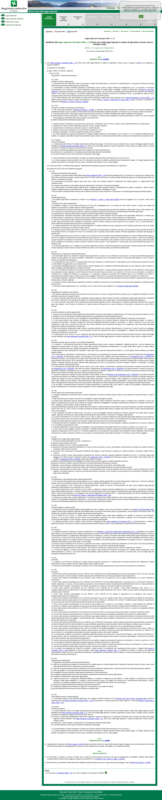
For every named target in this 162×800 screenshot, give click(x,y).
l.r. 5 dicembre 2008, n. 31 (63, 773)
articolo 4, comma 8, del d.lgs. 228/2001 (75, 102)
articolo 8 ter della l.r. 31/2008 (140, 762)
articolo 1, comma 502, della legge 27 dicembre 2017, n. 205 (118, 531)
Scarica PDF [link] (60, 32)
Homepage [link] (110, 8)
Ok (141, 16)
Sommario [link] (107, 31)
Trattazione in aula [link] (77, 18)
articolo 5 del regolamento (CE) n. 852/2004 (123, 374)
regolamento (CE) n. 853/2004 (141, 356)
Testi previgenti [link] (135, 31)
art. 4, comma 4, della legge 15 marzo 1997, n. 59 (116, 100)
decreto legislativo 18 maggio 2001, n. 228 (78, 701)
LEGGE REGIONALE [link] (49, 18)
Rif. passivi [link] (124, 31)
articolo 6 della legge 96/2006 (128, 286)
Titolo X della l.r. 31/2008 (76, 744)
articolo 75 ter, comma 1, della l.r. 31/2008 (111, 759)
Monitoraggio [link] (92, 17)
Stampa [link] (48, 31)
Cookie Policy (72, 792)
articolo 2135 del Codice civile (144, 509)
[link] (14, 12)
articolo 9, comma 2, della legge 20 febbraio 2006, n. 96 (92, 495)
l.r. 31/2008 (104, 59)
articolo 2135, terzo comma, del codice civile (132, 698)
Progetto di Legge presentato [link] (63, 18)
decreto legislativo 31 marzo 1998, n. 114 (140, 98)
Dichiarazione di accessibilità (92, 792)
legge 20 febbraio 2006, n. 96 (95, 175)
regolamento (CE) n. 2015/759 (100, 457)
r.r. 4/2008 (106, 740)
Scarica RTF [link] (72, 32)
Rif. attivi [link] (115, 31)
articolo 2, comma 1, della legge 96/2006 (105, 199)
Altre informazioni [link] (148, 31)
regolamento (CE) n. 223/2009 (70, 459)
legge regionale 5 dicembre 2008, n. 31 (74, 42)
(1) (141, 63)
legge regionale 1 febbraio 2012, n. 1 (108, 650)
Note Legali (63, 792)
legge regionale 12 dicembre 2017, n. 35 (121, 521)
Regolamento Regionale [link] (11, 25)
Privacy (80, 792)
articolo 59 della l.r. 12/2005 (84, 110)
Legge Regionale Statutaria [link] (12, 19)
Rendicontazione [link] (106, 17)
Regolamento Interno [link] (10, 22)
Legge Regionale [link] (8, 16)
